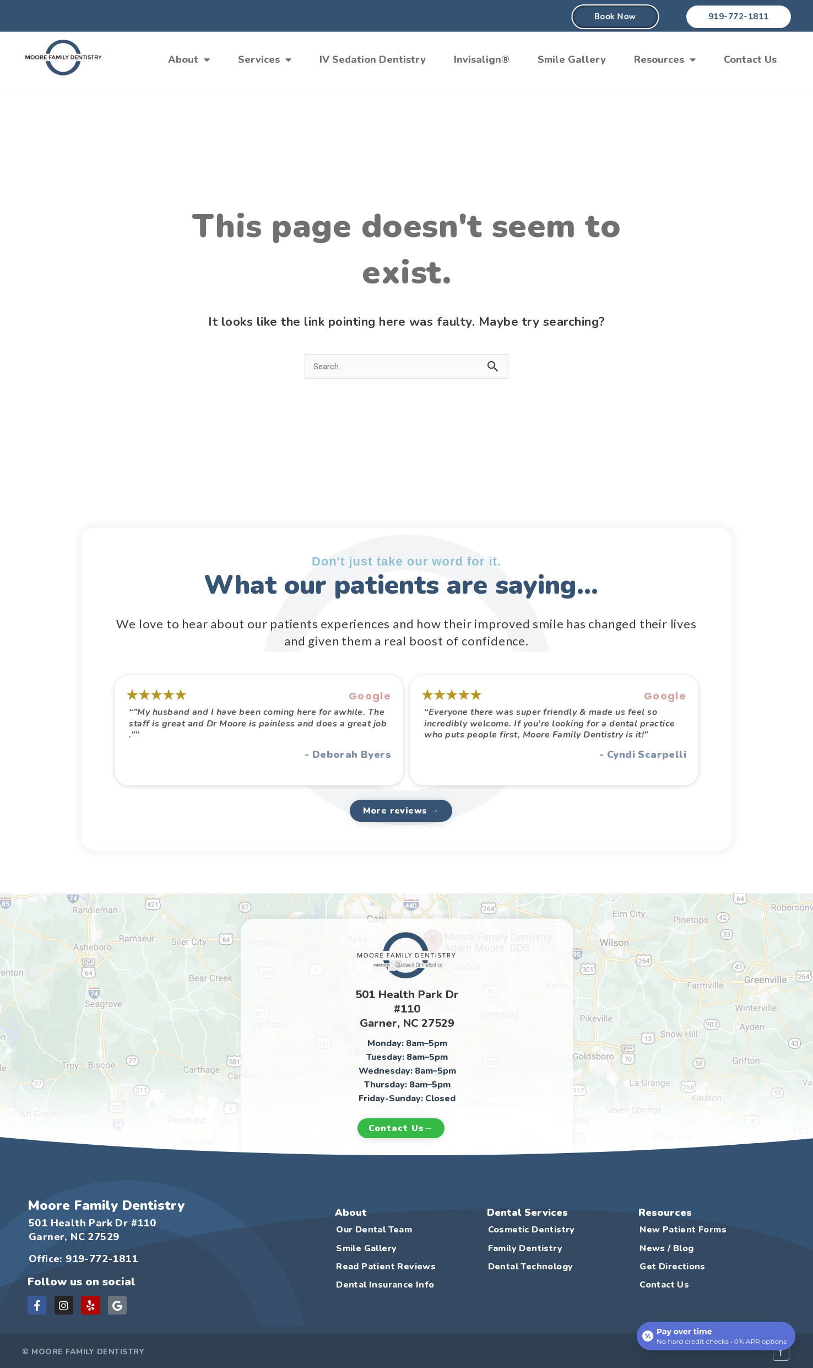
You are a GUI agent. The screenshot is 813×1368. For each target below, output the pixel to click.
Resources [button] (665, 59)
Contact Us (750, 59)
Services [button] (264, 59)
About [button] (189, 59)
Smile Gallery (572, 59)
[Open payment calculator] (716, 1336)
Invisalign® (482, 59)
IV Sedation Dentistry (372, 59)
